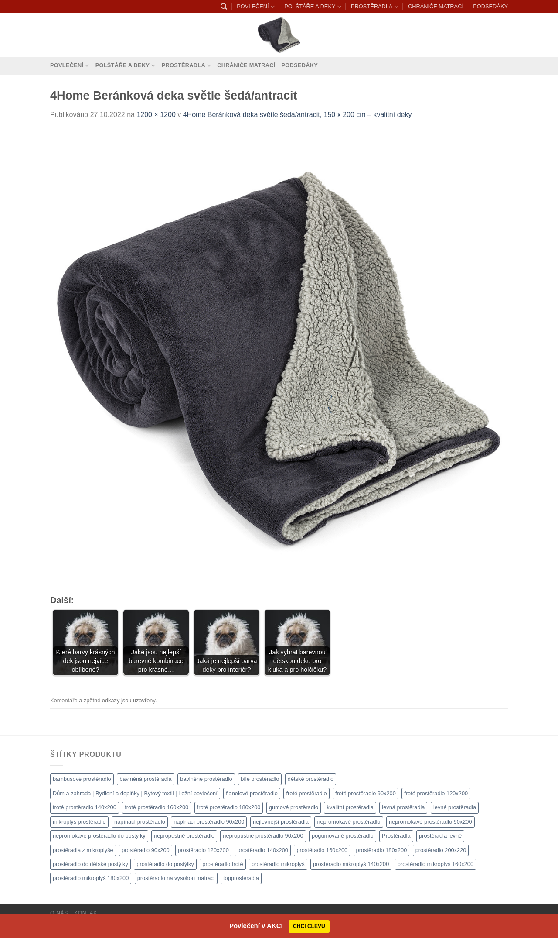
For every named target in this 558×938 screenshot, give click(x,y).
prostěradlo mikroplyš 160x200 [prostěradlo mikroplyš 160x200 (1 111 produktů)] (435, 864)
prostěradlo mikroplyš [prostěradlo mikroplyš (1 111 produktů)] (278, 864)
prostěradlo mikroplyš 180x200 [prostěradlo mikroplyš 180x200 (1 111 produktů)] (91, 878)
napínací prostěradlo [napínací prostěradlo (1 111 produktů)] (139, 821)
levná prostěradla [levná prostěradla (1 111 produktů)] (403, 807)
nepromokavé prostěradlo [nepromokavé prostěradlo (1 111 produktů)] (348, 821)
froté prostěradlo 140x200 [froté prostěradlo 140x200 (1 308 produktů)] (84, 807)
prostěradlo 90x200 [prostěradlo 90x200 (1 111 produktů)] (146, 850)
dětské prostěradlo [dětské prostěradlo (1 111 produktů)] (310, 779)
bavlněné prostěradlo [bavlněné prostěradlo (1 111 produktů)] (206, 779)
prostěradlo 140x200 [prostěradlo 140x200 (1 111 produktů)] (262, 850)
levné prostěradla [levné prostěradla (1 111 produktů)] (454, 807)
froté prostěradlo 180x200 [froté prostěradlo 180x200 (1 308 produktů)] (229, 807)
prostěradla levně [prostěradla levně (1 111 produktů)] (440, 835)
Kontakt (87, 913)
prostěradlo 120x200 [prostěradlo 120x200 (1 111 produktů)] (203, 850)
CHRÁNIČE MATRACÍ (435, 6)
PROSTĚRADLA (374, 7)
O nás (59, 913)
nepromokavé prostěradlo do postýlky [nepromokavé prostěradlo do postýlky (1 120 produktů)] (99, 835)
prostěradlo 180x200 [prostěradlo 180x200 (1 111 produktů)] (381, 850)
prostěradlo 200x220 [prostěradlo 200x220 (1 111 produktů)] (440, 850)
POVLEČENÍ (255, 7)
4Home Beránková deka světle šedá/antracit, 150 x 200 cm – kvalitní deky (297, 114)
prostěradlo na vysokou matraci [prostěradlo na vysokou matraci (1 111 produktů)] (176, 878)
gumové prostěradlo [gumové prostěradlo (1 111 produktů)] (293, 807)
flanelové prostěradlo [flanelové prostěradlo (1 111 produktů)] (252, 793)
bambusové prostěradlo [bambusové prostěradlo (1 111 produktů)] (82, 779)
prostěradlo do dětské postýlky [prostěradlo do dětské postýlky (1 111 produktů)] (90, 864)
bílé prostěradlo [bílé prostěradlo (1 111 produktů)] (260, 779)
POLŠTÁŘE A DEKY (312, 7)
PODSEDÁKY (490, 6)
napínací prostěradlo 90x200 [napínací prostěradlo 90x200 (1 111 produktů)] (209, 821)
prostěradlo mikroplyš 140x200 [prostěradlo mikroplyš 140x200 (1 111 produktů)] (351, 864)
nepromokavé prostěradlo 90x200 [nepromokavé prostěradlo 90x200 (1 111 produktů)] (430, 821)
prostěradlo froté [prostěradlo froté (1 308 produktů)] (222, 864)
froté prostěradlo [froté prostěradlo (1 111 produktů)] (306, 793)
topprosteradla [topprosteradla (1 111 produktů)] (241, 878)
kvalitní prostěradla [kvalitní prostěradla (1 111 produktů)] (350, 807)
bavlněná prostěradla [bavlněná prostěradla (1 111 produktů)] (145, 779)
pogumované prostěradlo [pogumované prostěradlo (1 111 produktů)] (343, 835)
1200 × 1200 (155, 114)
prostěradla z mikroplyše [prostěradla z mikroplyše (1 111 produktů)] (83, 850)
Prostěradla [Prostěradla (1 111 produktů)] (396, 835)
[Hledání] (224, 6)
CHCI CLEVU (309, 926)
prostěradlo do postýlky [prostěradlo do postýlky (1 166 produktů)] (165, 864)
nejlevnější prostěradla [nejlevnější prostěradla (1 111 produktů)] (281, 821)
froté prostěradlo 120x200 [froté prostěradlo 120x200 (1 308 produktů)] (436, 793)
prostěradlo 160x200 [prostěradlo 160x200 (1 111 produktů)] (321, 850)
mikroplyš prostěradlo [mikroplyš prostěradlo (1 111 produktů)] (79, 821)
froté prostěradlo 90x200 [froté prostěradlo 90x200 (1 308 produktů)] (365, 793)
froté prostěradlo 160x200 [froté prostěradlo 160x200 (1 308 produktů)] (156, 807)
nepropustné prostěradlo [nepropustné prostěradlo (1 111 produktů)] (184, 835)
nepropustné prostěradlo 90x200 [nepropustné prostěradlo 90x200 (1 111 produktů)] (263, 835)
